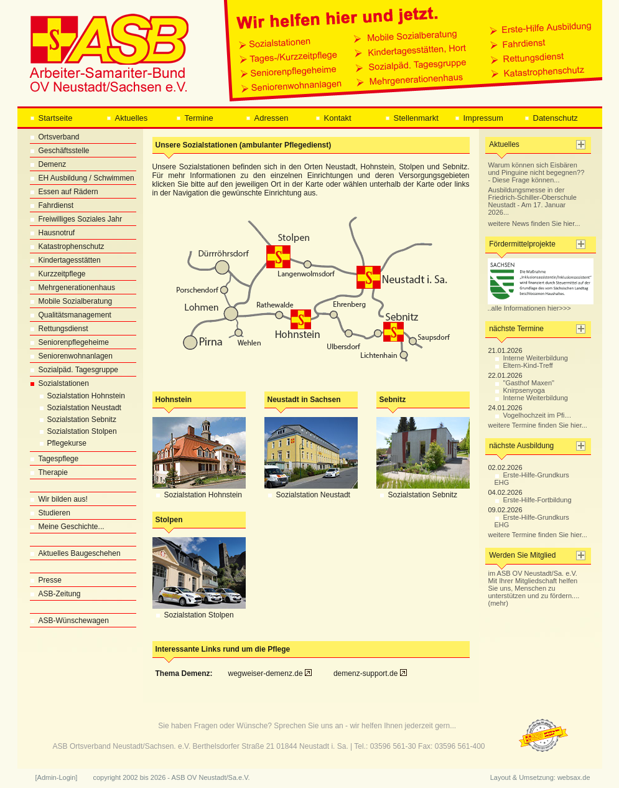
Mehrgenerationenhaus (72, 287)
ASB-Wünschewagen (69, 620)
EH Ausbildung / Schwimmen (82, 178)
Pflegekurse (58, 443)
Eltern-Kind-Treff (524, 365)
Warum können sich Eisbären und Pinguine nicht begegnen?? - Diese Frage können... (536, 172)
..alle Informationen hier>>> (540, 305)
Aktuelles (127, 118)
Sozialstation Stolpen (73, 431)
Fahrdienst (52, 205)
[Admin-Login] (56, 777)
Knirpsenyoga (520, 390)
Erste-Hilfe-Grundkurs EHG (532, 478)
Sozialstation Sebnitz (73, 419)
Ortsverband (55, 137)
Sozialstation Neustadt (75, 407)
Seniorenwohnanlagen (71, 356)
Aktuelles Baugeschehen (75, 553)
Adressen (267, 118)
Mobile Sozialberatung (71, 301)
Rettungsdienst (59, 328)
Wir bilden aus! (59, 499)
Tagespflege (54, 458)
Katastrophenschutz (67, 246)
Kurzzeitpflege (58, 274)
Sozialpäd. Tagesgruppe (74, 369)
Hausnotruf (52, 232)
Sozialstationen (59, 383)
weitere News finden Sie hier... (534, 223)
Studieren (50, 513)
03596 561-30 (393, 746)
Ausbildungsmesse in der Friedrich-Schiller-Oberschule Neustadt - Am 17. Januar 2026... (532, 201)
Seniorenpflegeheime (69, 342)
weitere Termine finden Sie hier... (537, 425)
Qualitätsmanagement (70, 315)
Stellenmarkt (412, 118)
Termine (194, 118)
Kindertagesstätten (65, 260)
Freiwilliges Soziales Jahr (76, 219)
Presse (46, 580)
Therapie (49, 472)
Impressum (479, 118)
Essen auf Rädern (64, 191)
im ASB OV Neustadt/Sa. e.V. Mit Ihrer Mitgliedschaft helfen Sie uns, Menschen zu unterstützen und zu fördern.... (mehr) (534, 588)
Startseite (51, 118)
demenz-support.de (370, 673)
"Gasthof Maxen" (524, 383)
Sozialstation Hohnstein (77, 396)
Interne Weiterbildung (531, 358)
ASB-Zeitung (55, 593)
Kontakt (333, 118)
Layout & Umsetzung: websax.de (540, 777)
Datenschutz (551, 118)
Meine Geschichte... (67, 526)
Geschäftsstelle (60, 150)
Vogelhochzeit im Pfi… (533, 415)
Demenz (48, 164)
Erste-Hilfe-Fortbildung (533, 500)
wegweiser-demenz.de (270, 673)
